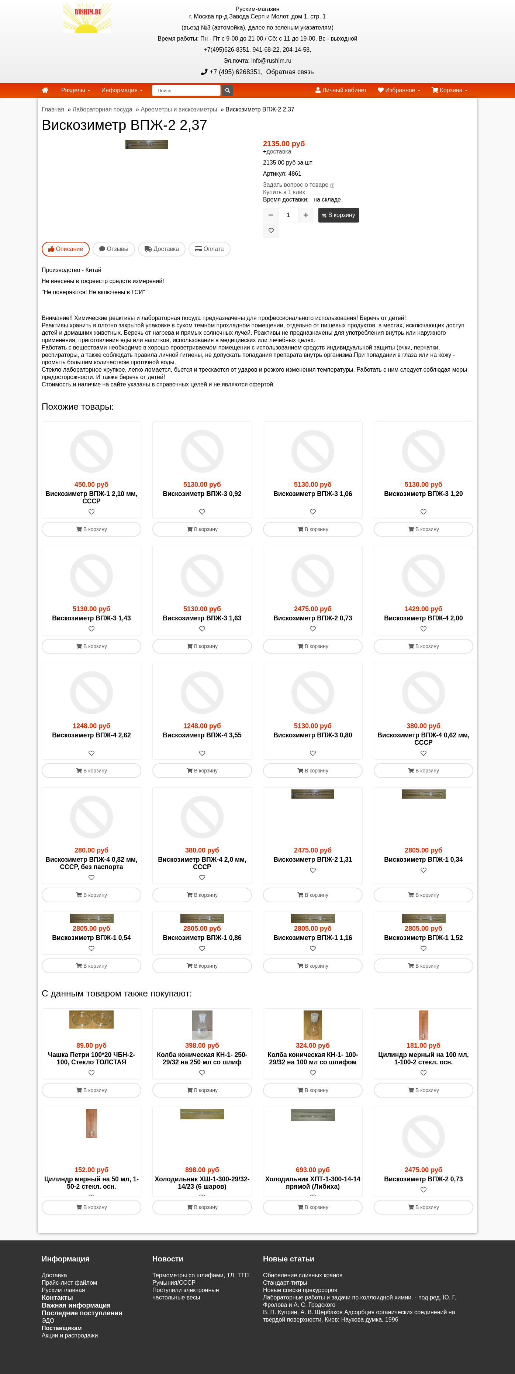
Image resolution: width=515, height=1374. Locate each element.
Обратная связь (289, 72)
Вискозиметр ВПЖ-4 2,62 (91, 735)
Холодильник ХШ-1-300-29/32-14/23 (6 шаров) (202, 1182)
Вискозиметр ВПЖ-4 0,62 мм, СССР (423, 738)
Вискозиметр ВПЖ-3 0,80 (312, 735)
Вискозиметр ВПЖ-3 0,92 (202, 493)
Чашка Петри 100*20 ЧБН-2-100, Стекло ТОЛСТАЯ (91, 1058)
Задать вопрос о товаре (295, 185)
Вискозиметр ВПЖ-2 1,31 (312, 859)
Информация (122, 90)
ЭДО (48, 1328)
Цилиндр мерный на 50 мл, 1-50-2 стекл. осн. (91, 1182)
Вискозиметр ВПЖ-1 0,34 (423, 859)
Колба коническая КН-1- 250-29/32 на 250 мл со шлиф (202, 1058)
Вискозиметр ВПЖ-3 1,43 (91, 618)
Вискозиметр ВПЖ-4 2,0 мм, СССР (202, 863)
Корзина (450, 90)
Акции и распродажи (70, 1343)
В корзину (338, 215)
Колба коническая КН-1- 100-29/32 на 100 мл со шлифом (312, 1058)
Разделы (75, 90)
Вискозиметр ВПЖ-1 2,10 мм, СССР (91, 497)
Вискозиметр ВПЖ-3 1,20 (423, 493)
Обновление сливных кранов (302, 1283)
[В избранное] (271, 230)
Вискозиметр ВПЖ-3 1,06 (312, 493)
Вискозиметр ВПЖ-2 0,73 (312, 618)
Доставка (54, 1283)
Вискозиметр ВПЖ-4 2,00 (423, 618)
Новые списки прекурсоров (300, 1297)
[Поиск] (186, 90)
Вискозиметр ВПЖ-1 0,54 (91, 937)
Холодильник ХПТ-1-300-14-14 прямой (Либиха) (312, 1182)
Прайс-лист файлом (69, 1290)
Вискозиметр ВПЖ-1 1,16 (312, 937)
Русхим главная (63, 1297)
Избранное (399, 90)
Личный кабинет (341, 90)
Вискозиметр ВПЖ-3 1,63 (202, 618)
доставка (278, 151)
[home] (45, 90)
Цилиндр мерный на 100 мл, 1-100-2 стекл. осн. (423, 1058)
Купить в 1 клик (284, 192)
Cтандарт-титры (285, 1290)
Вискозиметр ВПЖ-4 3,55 (202, 735)
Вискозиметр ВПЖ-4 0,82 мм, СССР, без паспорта (91, 863)
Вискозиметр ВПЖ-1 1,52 (423, 937)
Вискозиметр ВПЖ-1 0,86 (202, 937)
